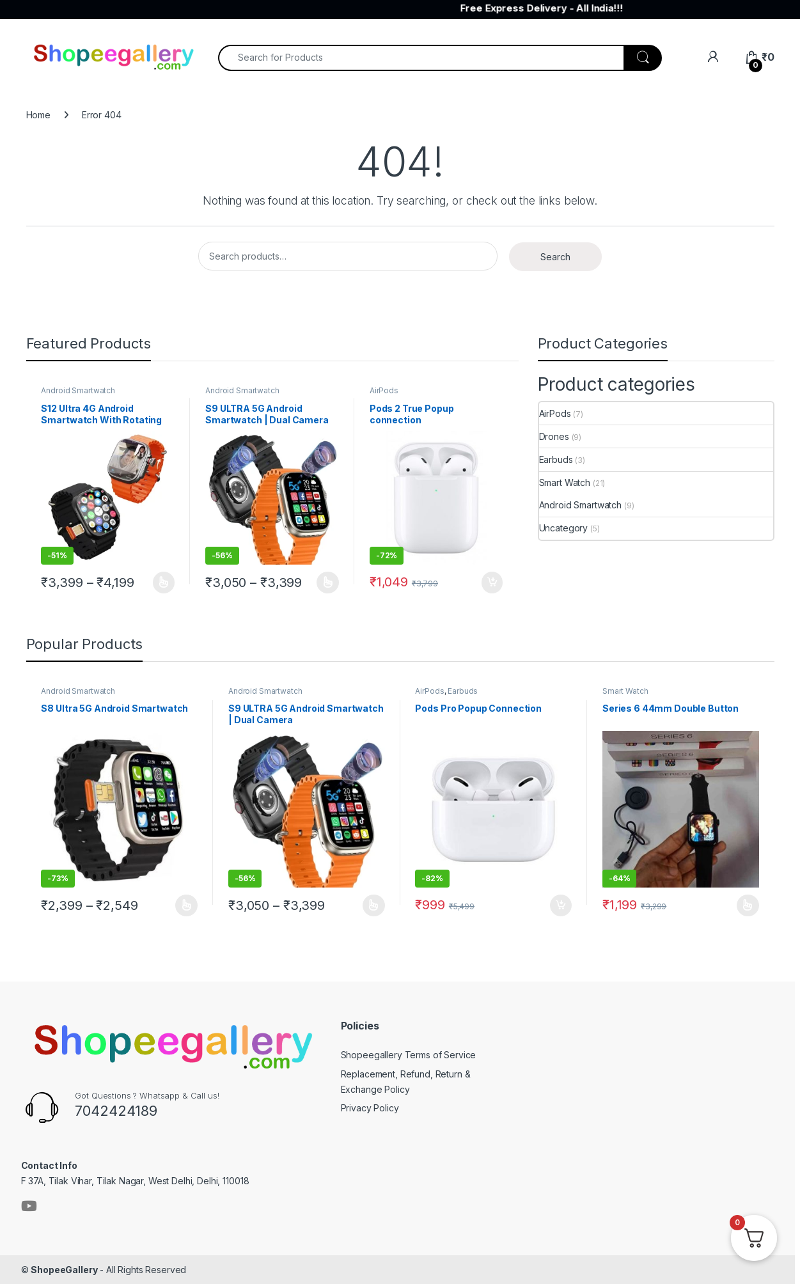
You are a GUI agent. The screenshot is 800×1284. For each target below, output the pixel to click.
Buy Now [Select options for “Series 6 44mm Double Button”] (748, 905)
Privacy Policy (370, 1107)
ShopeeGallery (64, 1269)
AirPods (384, 390)
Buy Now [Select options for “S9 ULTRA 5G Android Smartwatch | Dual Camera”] (328, 582)
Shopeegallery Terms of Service (408, 1054)
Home (38, 114)
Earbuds (556, 459)
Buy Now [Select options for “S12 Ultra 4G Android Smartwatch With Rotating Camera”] (164, 582)
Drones (554, 436)
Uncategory (563, 527)
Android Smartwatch (77, 390)
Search (555, 256)
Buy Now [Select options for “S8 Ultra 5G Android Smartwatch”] (186, 905)
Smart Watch (564, 482)
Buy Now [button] (492, 582)
